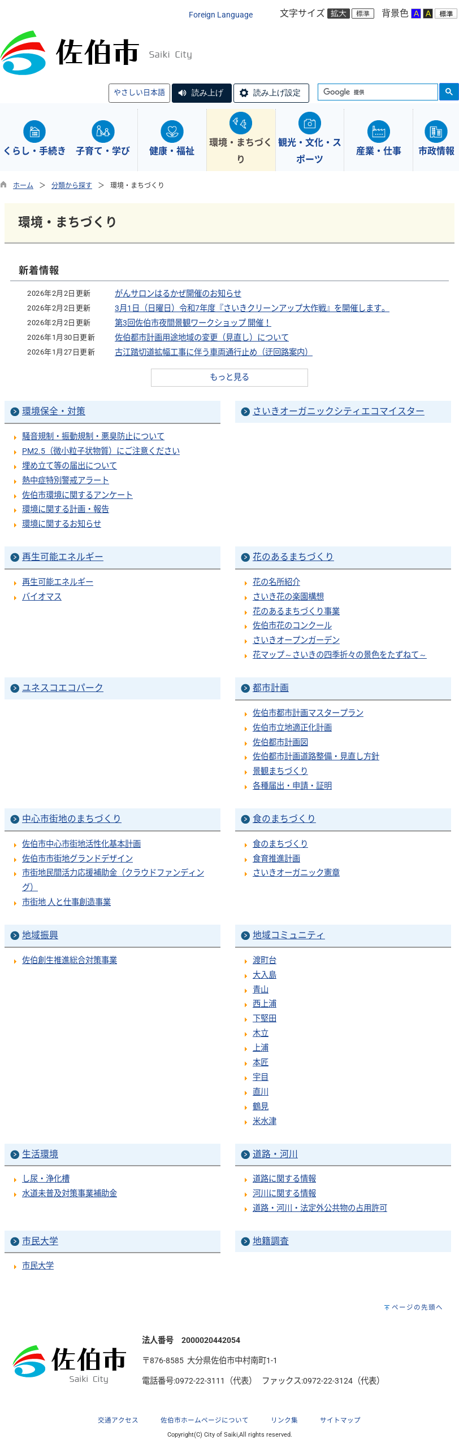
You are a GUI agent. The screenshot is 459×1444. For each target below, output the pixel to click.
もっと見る (229, 377)
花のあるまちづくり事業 (296, 611)
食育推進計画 (276, 859)
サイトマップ (340, 1420)
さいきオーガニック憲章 (296, 873)
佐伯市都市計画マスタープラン (308, 713)
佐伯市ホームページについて (205, 1420)
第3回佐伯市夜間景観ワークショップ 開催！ (193, 323)
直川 (261, 1092)
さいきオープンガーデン (296, 640)
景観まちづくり (280, 771)
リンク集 (284, 1420)
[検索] (376, 92)
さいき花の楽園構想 (288, 597)
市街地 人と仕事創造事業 (66, 902)
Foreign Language (221, 15)
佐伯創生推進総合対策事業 (69, 960)
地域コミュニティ (289, 935)
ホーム (23, 186)
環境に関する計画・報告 (65, 509)
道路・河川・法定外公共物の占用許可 (320, 1208)
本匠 (261, 1062)
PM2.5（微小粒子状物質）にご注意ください (101, 451)
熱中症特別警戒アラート (65, 480)
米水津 (264, 1121)
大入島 (264, 975)
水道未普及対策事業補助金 (69, 1193)
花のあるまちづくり (293, 557)
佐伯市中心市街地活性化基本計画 (81, 844)
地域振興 (40, 935)
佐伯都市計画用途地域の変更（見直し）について (202, 338)
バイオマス (42, 597)
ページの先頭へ (417, 1307)
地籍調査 (271, 1241)
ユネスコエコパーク (62, 687)
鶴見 (261, 1107)
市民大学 (40, 1241)
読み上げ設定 (277, 92)
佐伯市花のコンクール (292, 626)
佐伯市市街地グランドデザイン (77, 859)
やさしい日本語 (139, 92)
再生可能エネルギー (62, 557)
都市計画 (271, 687)
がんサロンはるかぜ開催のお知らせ (178, 294)
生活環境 (40, 1154)
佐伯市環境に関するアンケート (77, 495)
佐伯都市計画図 (280, 742)
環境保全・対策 (53, 411)
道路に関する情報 (284, 1179)
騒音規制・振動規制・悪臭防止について (93, 436)
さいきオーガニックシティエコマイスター (339, 411)
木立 (261, 1033)
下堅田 (264, 1018)
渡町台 (264, 960)
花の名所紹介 (276, 582)
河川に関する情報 (284, 1193)
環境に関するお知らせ (61, 524)
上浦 (261, 1048)
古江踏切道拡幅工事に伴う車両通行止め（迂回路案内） (214, 352)
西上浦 (264, 1004)
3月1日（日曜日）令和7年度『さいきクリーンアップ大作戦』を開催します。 (252, 308)
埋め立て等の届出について (69, 466)
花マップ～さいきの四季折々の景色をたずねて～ (340, 655)
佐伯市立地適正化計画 (292, 728)
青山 (261, 990)
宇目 (261, 1077)
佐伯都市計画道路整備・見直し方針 (316, 757)
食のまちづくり (284, 818)
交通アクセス (118, 1420)
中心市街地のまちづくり (72, 818)
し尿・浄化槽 (46, 1179)
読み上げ (207, 92)
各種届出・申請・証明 (292, 786)
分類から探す (71, 186)
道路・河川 (275, 1154)
